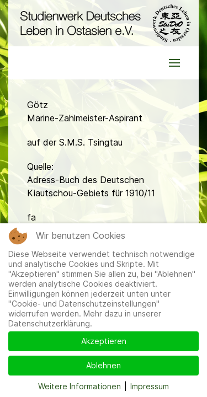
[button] (174, 62)
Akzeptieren (103, 341)
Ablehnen (103, 365)
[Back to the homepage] (103, 23)
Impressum (149, 386)
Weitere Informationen (79, 386)
